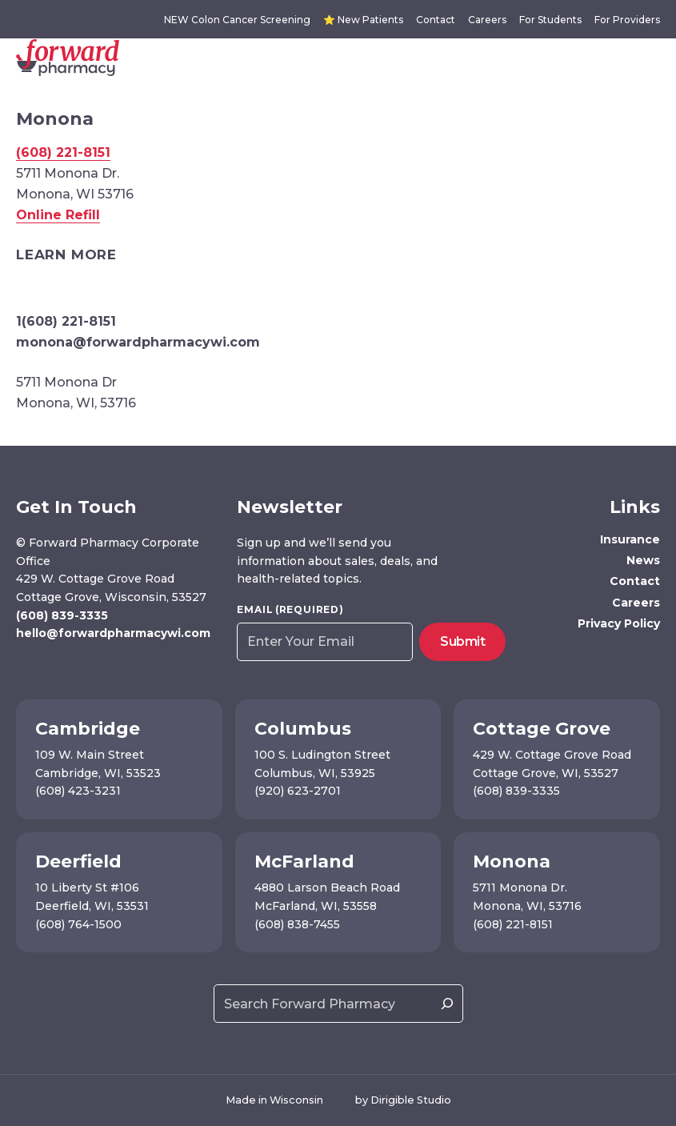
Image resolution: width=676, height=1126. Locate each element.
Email (290, 609)
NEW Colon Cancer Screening (237, 20)
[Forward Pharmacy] (67, 57)
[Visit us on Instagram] (47, 667)
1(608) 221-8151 (66, 321)
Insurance (630, 539)
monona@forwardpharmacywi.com (138, 342)
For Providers (627, 20)
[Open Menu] (657, 57)
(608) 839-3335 (62, 615)
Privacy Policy (619, 623)
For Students (550, 20)
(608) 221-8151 (63, 152)
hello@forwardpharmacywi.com (113, 633)
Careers (487, 20)
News (643, 560)
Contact (435, 20)
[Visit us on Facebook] (24, 667)
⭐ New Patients (363, 20)
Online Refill (58, 214)
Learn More (66, 254)
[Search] (447, 1003)
